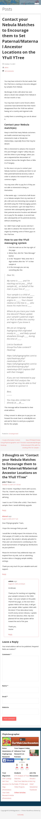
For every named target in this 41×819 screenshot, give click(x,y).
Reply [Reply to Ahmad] (4, 574)
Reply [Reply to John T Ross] (4, 510)
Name (5, 686)
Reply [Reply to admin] (10, 634)
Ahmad (5, 516)
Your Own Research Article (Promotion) (8, 795)
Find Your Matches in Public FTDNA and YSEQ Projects (21, 784)
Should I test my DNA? (32, 781)
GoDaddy (20, 815)
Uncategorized (13, 434)
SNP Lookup (6, 779)
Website (5, 707)
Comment (6, 654)
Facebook (33, 790)
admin (6, 67)
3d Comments (9, 71)
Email (5, 696)
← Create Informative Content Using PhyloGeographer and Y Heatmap (10, 442)
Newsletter (34, 787)
